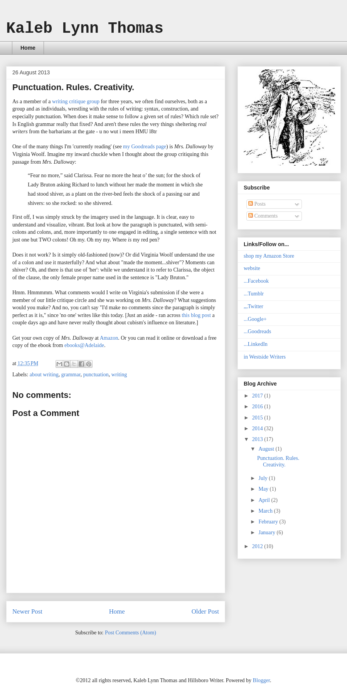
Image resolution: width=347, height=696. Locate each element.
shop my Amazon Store (269, 256)
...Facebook (256, 281)
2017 (258, 396)
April (264, 500)
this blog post (196, 315)
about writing (44, 374)
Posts (257, 204)
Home (27, 48)
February (268, 522)
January (267, 532)
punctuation (96, 374)
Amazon (109, 338)
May (264, 489)
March (266, 511)
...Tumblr (254, 294)
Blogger (261, 680)
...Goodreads (257, 331)
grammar (71, 374)
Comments (263, 216)
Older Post (205, 611)
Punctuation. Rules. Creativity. (278, 461)
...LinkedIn (256, 344)
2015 (258, 418)
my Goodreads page (144, 146)
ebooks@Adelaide (84, 345)
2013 (258, 439)
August (266, 449)
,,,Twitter (253, 306)
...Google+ (255, 319)
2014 (258, 428)
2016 (258, 406)
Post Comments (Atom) (130, 633)
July (263, 478)
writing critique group (75, 101)
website (252, 268)
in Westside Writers (265, 357)
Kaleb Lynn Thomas (84, 28)
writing (119, 374)
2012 (258, 546)
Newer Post (27, 611)
